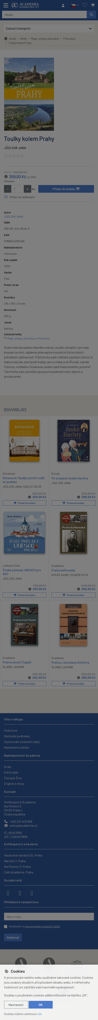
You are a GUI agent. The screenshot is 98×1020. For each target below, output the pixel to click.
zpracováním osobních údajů (42, 926)
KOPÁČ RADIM (60, 575)
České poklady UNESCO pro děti (22, 572)
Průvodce (69, 38)
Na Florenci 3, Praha (17, 866)
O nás (7, 767)
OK (41, 1005)
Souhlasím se (34, 926)
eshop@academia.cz (20, 825)
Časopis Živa (13, 778)
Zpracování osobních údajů (22, 742)
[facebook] (8, 893)
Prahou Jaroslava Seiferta (70, 662)
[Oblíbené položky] (85, 5)
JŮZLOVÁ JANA (15, 148)
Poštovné (10, 730)
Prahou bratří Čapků (17, 662)
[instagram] (20, 893)
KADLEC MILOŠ (32, 486)
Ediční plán (11, 772)
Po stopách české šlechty (70, 478)
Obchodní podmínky (17, 736)
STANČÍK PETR (79, 575)
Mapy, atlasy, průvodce (45, 38)
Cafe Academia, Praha (18, 872)
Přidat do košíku (66, 189)
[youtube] (32, 893)
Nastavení (16, 1005)
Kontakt (10, 791)
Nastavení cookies (16, 747)
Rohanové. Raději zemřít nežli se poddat (23, 480)
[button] (75, 5)
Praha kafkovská (63, 570)
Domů (10, 38)
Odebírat (13, 937)
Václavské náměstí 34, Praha (23, 855)
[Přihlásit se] (64, 5)
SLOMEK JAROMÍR (13, 667)
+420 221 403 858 (18, 821)
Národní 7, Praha (15, 861)
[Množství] (17, 189)
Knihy (23, 38)
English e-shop (14, 783)
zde (39, 1014)
